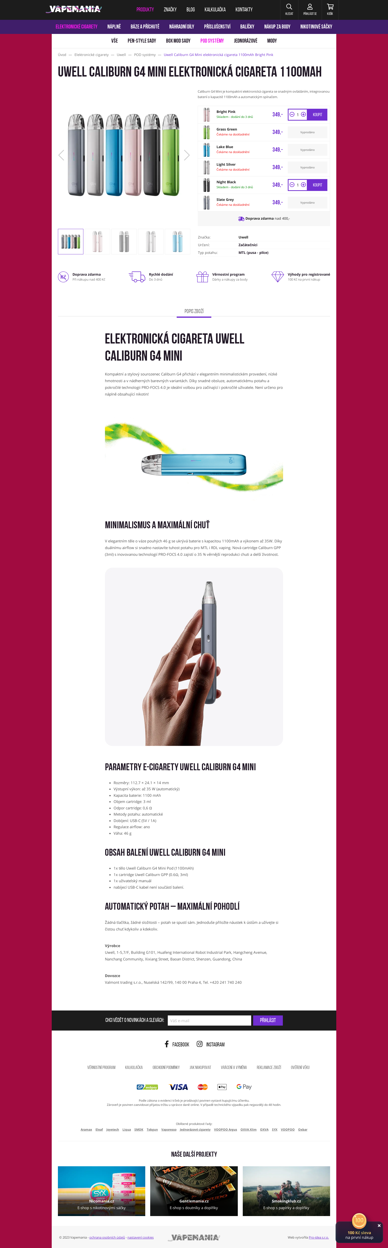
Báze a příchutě (145, 27)
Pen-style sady (142, 41)
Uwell (243, 237)
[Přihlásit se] (310, 10)
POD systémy (212, 41)
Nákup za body (277, 27)
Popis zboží (194, 312)
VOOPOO (288, 1129)
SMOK (138, 1129)
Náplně (114, 27)
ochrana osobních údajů (107, 1237)
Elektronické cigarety (76, 27)
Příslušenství (217, 27)
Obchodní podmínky (166, 1067)
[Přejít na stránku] (25, 234)
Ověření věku (300, 1067)
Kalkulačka (134, 1067)
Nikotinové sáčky (316, 27)
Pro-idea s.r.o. (319, 1237)
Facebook (177, 1045)
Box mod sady (178, 41)
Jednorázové (245, 41)
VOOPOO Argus (225, 1129)
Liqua (126, 1129)
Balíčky (247, 27)
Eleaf (99, 1129)
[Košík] (330, 10)
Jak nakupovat (200, 1067)
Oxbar (302, 1129)
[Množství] (298, 115)
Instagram (211, 1045)
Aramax (86, 1129)
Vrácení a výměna (234, 1067)
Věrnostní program (101, 1067)
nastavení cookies (140, 1237)
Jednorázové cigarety (195, 1129)
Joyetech (112, 1129)
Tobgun (152, 1129)
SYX (274, 1129)
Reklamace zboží (269, 1067)
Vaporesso (168, 1129)
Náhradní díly (181, 27)
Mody (272, 41)
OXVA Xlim (249, 1129)
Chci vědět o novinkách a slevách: (134, 1020)
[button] (289, 10)
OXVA (264, 1129)
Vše (114, 41)
